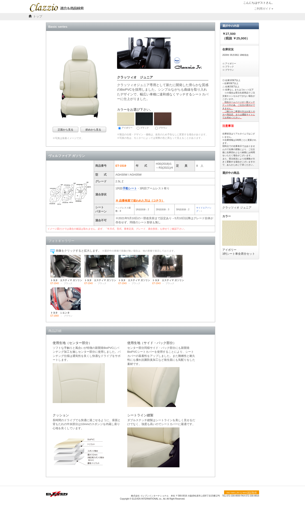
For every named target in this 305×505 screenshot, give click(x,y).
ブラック (144, 121)
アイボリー (125, 121)
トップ (37, 16)
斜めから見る (93, 129)
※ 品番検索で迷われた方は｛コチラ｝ (140, 200)
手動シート (130, 188)
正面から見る (65, 129)
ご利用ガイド (263, 8)
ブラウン (162, 121)
